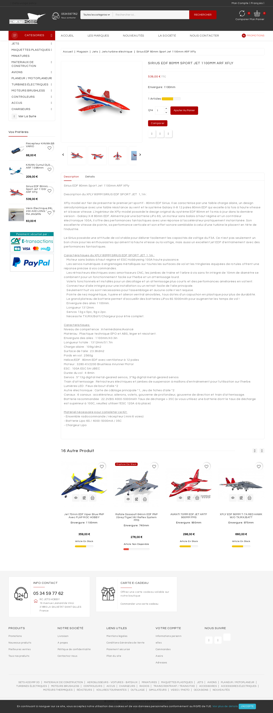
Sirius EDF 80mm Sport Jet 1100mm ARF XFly (38, 189)
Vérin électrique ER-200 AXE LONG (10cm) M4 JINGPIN (40, 211)
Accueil (67, 35)
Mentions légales (117, 636)
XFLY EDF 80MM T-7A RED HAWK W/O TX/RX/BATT (241, 516)
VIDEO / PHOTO (180, 690)
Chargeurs (127, 686)
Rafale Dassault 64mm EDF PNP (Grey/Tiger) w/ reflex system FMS (136, 517)
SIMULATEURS (158, 690)
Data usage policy (24, 3)
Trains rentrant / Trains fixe (174, 686)
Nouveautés (133, 35)
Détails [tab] (90, 176)
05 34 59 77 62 (48, 593)
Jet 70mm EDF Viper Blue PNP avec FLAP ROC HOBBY (84, 516)
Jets (200, 682)
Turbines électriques (31, 686)
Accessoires (208, 686)
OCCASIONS (201, 690)
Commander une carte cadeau (139, 604)
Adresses (161, 662)
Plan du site (114, 656)
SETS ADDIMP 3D (29, 682)
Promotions (255, 35)
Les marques (98, 35)
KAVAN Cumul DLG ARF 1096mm (38, 166)
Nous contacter (204, 35)
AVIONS (212, 682)
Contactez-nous (67, 656)
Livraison (63, 636)
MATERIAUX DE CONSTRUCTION (63, 682)
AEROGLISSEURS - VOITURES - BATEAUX (112, 682)
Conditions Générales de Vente (125, 642)
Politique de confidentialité (74, 649)
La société (167, 35)
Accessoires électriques (239, 686)
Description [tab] (71, 176)
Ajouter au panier (184, 110)
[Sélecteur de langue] (257, 3)
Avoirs (159, 656)
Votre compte (168, 628)
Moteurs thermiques (57, 690)
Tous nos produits (19, 656)
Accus (111, 686)
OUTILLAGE (138, 690)
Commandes (163, 649)
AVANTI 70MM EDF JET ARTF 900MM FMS (188, 516)
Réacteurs (84, 690)
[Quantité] (159, 110)
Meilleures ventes (20, 649)
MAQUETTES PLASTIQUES (177, 682)
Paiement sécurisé (118, 649)
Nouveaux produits (20, 642)
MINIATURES (149, 682)
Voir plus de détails (225, 706)
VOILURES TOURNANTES (111, 690)
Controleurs (93, 686)
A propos (63, 642)
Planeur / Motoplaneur (237, 682)
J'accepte (247, 706)
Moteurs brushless (65, 686)
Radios (144, 686)
